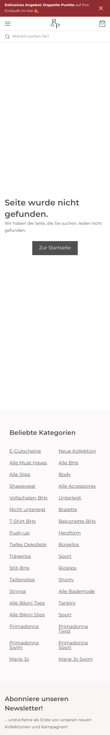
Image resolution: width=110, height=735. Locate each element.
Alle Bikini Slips (27, 615)
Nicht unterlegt (27, 510)
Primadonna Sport (73, 645)
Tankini (67, 603)
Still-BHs (19, 568)
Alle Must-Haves (28, 463)
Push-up (19, 533)
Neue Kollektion (77, 451)
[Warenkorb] (102, 23)
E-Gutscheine (25, 451)
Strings (17, 591)
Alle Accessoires (77, 486)
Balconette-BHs (77, 521)
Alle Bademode (77, 591)
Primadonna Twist (73, 629)
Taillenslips (22, 580)
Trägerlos (20, 556)
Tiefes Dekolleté (27, 545)
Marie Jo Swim (76, 659)
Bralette (68, 510)
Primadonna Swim (24, 645)
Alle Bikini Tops (27, 603)
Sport (65, 556)
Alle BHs (68, 463)
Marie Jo (19, 659)
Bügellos (69, 545)
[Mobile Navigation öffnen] (7, 23)
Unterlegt (70, 498)
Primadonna (24, 626)
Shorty (66, 580)
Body (65, 475)
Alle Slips (19, 475)
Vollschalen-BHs (28, 498)
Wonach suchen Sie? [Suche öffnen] (27, 36)
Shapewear (22, 486)
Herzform (70, 533)
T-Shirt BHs (22, 521)
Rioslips (68, 568)
